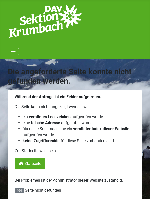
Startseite (30, 163)
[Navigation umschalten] (13, 51)
